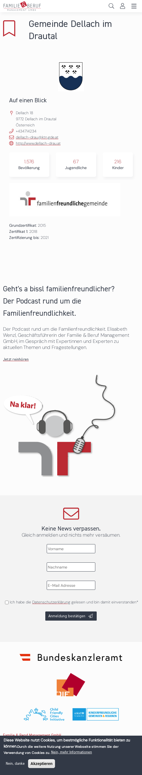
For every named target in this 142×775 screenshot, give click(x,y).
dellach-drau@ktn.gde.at (37, 137)
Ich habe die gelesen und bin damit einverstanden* (74, 602)
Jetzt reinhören (16, 359)
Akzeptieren (42, 765)
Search (111, 6)
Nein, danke (15, 765)
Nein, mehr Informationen (71, 754)
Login (122, 6)
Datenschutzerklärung (51, 602)
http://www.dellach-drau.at (38, 143)
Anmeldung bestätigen (66, 616)
